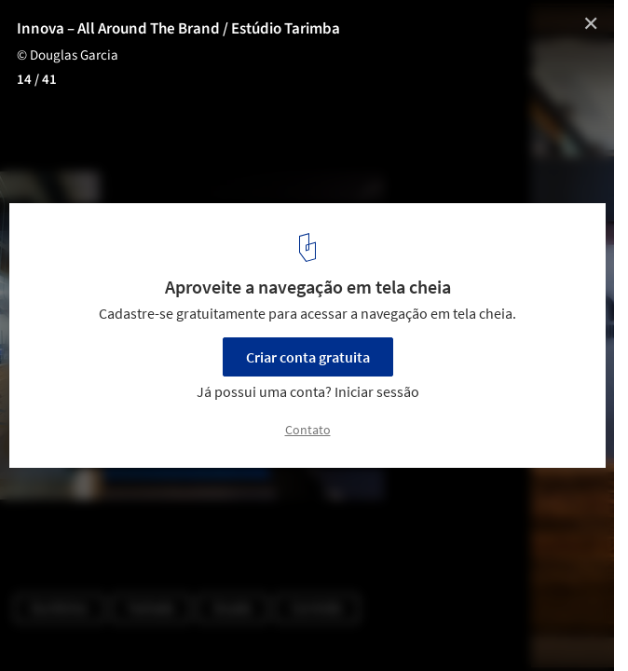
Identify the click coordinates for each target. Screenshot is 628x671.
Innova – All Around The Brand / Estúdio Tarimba (178, 29)
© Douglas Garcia (67, 55)
